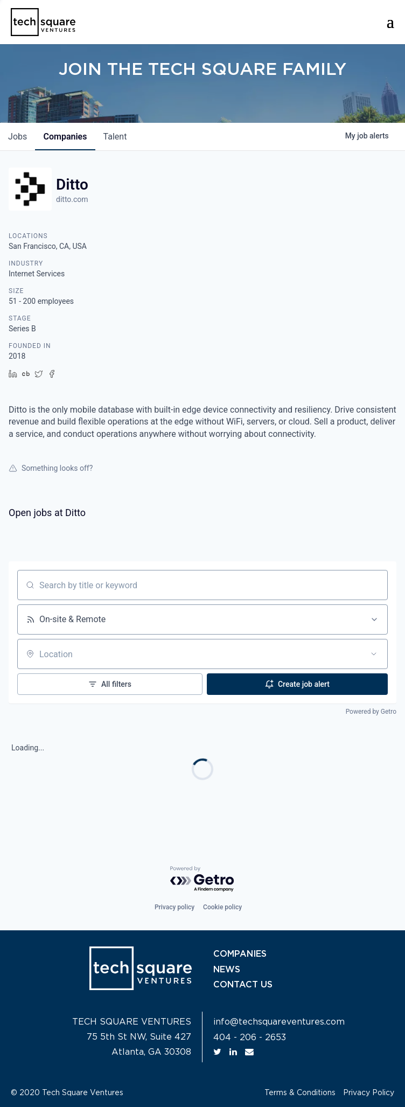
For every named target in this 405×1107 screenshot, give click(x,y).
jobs (18, 136)
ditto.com (72, 199)
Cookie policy (222, 907)
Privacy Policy (368, 1093)
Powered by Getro (371, 711)
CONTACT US (243, 984)
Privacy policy (174, 907)
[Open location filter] (374, 654)
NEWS (226, 969)
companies (66, 136)
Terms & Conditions (300, 1093)
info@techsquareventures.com (279, 1022)
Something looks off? (51, 468)
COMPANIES (240, 954)
